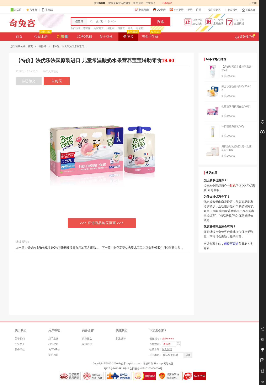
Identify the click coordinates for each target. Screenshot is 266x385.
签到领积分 (245, 36)
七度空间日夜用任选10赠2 (236, 106)
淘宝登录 (176, 9)
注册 (198, 9)
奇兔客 (22, 23)
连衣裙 (87, 28)
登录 (189, 9)
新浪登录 (142, 9)
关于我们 (20, 338)
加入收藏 (167, 349)
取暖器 (110, 28)
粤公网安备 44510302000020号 (144, 368)
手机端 (47, 10)
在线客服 (249, 10)
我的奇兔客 (214, 9)
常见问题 (53, 354)
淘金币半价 (151, 35)
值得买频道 (231, 243)
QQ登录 (159, 9)
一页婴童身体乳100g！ (234, 126)
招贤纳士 (20, 344)
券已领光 (29, 81)
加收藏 (33, 9)
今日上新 (42, 35)
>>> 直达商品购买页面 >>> (102, 223)
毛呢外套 (99, 28)
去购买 (56, 81)
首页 (19, 36)
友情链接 (87, 344)
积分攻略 (53, 344)
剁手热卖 (106, 36)
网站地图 (169, 363)
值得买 (130, 35)
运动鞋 (140, 28)
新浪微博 (121, 338)
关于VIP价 (54, 349)
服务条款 (20, 349)
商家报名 (87, 338)
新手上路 (53, 338)
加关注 (16, 10)
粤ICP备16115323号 (115, 368)
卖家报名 (233, 9)
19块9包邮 (84, 36)
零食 (130, 28)
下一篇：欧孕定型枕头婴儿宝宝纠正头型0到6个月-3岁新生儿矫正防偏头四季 (151, 247)
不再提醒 (167, 3)
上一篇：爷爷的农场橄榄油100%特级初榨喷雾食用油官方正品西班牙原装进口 (66, 247)
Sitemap (158, 363)
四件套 (121, 28)
